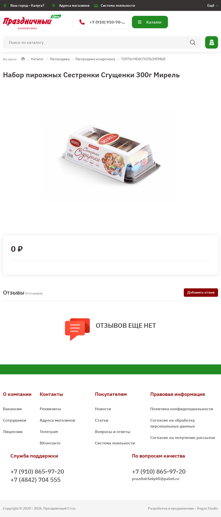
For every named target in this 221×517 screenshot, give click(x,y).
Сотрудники (14, 420)
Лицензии (13, 431)
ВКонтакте (50, 442)
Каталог (150, 22)
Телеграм (49, 431)
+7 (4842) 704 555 (35, 480)
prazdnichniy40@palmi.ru (155, 478)
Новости (103, 408)
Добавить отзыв (201, 292)
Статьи (101, 420)
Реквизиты (50, 408)
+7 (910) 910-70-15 (103, 22)
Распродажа (59, 59)
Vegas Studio (207, 508)
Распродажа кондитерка (95, 59)
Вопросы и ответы (112, 431)
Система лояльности (118, 5)
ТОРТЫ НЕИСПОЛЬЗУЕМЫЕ (143, 59)
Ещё (210, 5)
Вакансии (12, 408)
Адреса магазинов (74, 5)
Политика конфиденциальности (181, 408)
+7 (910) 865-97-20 (37, 471)
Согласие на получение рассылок (182, 437)
